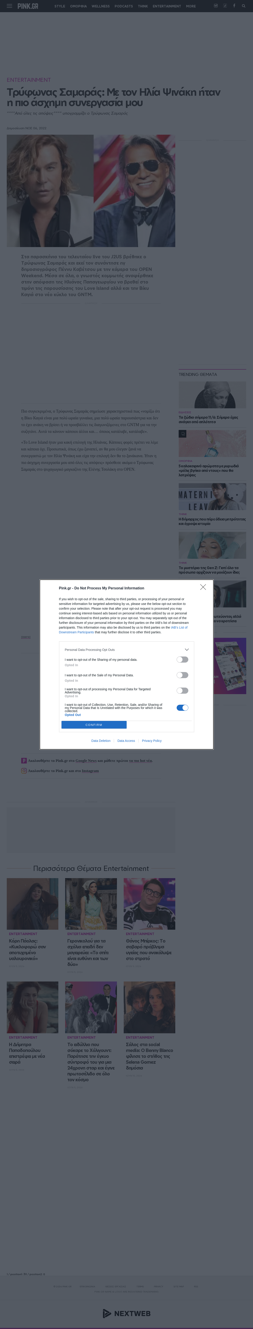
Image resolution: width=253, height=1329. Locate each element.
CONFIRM (94, 725)
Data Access (126, 741)
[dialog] (126, 664)
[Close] (204, 588)
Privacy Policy (152, 741)
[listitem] (126, 649)
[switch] (182, 660)
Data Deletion (101, 741)
